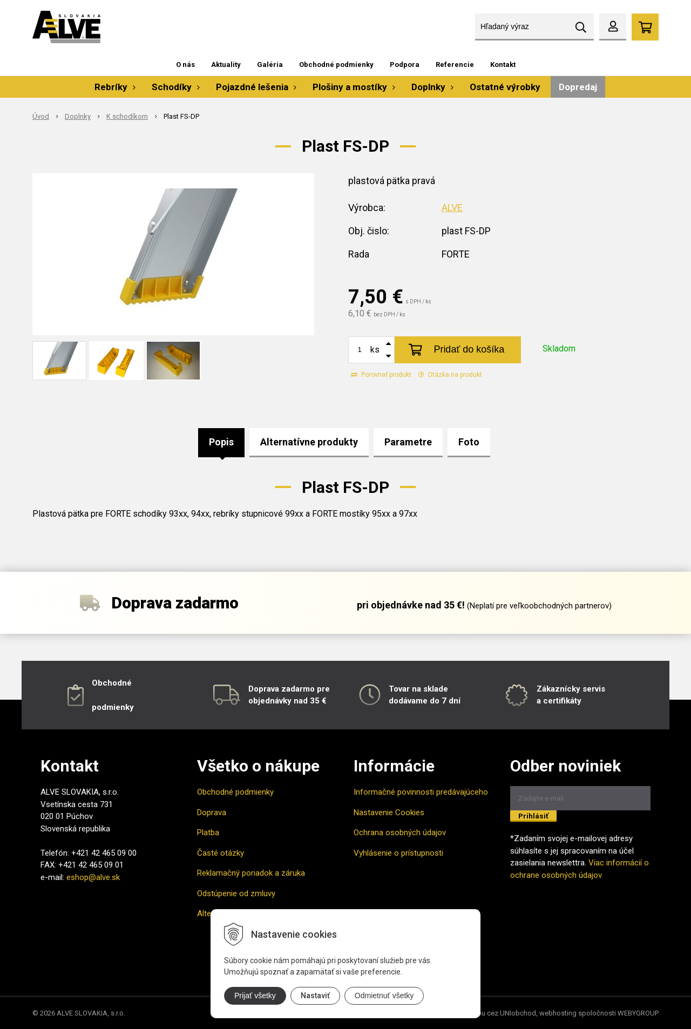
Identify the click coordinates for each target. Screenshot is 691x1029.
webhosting (558, 1013)
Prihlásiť (533, 816)
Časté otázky (220, 853)
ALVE (452, 207)
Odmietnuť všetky (384, 995)
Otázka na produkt (450, 374)
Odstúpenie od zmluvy (236, 893)
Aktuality (226, 64)
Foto (468, 442)
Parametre (408, 442)
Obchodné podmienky (336, 64)
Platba (208, 832)
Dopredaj (578, 87)
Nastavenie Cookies (389, 812)
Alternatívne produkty (309, 442)
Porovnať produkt (381, 374)
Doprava (211, 812)
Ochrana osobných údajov (400, 832)
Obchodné (112, 683)
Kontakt (503, 64)
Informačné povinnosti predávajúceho (421, 792)
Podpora (404, 64)
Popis (221, 442)
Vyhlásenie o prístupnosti (398, 853)
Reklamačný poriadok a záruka (251, 873)
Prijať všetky (255, 995)
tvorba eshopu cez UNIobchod (488, 1013)
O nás (185, 64)
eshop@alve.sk (93, 877)
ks (375, 349)
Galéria (270, 64)
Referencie (455, 64)
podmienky (113, 707)
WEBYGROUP (638, 1013)
